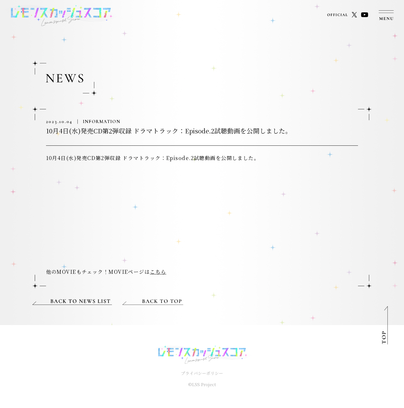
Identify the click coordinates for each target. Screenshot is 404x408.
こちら (158, 271)
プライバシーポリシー (202, 373)
